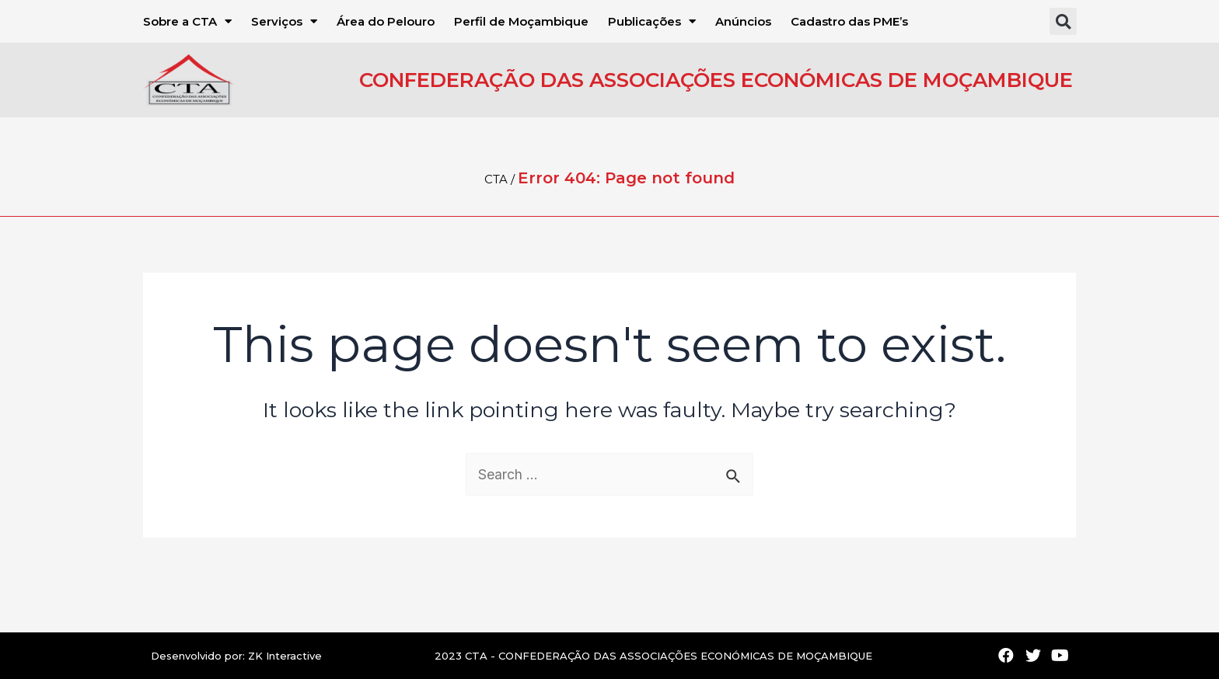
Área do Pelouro (386, 21)
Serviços (284, 21)
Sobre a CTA (187, 21)
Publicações (652, 21)
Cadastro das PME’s (849, 21)
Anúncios (743, 21)
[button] (1063, 21)
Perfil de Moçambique (521, 21)
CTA (496, 179)
